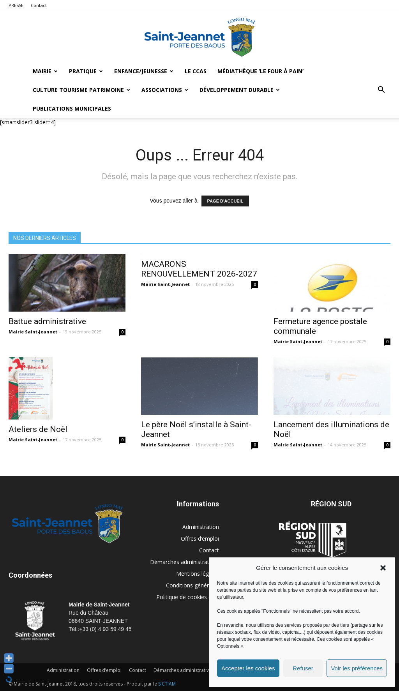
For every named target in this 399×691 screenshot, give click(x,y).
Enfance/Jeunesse (143, 71)
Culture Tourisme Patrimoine (81, 89)
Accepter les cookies (248, 668)
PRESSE (16, 5)
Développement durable (240, 89)
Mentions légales (197, 573)
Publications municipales (72, 108)
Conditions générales (192, 585)
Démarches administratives (184, 562)
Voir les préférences (357, 668)
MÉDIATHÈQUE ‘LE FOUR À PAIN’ (260, 71)
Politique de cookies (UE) (187, 597)
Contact (39, 5)
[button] (383, 568)
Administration (200, 527)
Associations (164, 89)
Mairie (45, 71)
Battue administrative (47, 321)
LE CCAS (196, 71)
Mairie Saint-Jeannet (33, 332)
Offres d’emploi (200, 538)
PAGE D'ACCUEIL (225, 201)
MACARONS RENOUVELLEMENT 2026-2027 (199, 269)
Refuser (303, 668)
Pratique (86, 71)
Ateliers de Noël (38, 429)
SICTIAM (167, 683)
